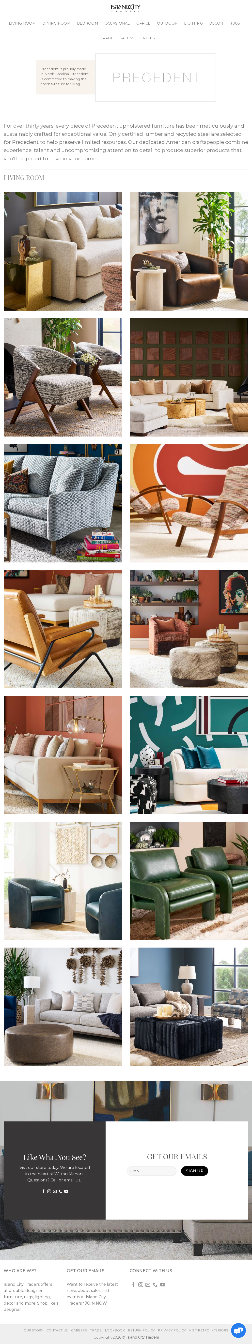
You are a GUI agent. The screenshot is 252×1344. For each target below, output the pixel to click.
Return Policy (141, 1330)
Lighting (193, 23)
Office (143, 23)
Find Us (147, 38)
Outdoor (167, 23)
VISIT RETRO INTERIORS (208, 1330)
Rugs (234, 23)
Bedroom (87, 23)
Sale (126, 38)
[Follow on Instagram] (49, 1192)
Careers (79, 1330)
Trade (106, 38)
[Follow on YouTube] (66, 1192)
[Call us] (60, 1192)
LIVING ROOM (24, 177)
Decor (216, 23)
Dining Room (56, 23)
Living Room (22, 23)
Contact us (57, 1330)
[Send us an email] (54, 1192)
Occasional (117, 23)
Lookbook (115, 1330)
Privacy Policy (172, 1330)
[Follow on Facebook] (43, 1192)
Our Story (33, 1330)
